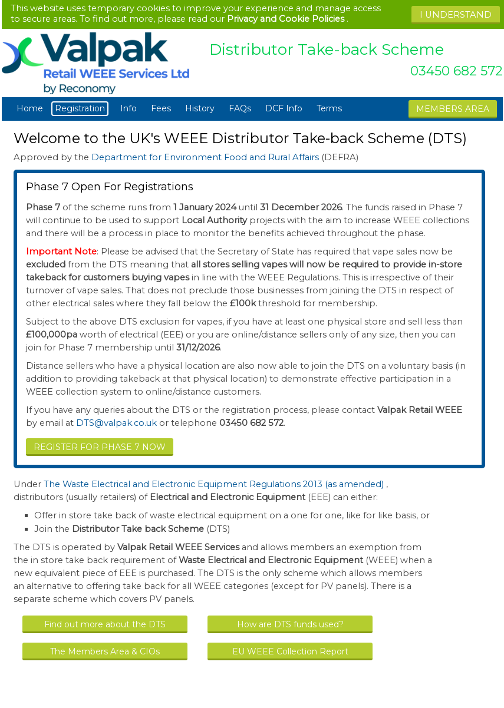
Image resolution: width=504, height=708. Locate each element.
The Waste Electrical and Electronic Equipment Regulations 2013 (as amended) (215, 484)
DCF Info (283, 108)
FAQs (240, 108)
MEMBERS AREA (452, 109)
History (200, 108)
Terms (329, 108)
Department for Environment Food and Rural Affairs (206, 157)
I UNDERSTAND (456, 14)
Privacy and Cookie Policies (285, 19)
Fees (161, 108)
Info (128, 108)
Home (30, 108)
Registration (81, 108)
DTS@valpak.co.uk (116, 423)
